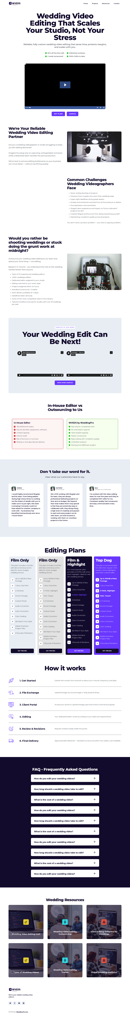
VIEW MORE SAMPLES (65, 383)
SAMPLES (72, 114)
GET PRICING (22, 651)
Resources (106, 3)
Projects (95, 3)
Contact (116, 3)
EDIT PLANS (58, 114)
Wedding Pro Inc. (22, 1012)
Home (86, 3)
